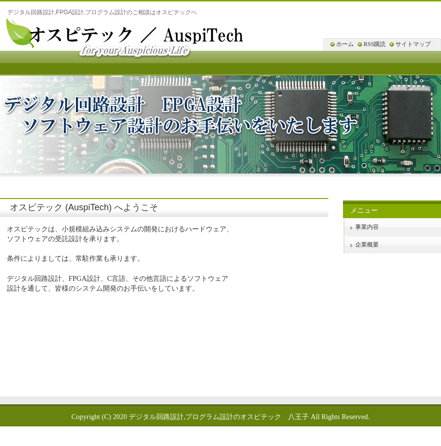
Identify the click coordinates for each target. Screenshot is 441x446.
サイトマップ (413, 44)
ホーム (345, 44)
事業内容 (367, 226)
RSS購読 (375, 44)
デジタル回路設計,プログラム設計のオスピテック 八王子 (219, 417)
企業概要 (367, 244)
